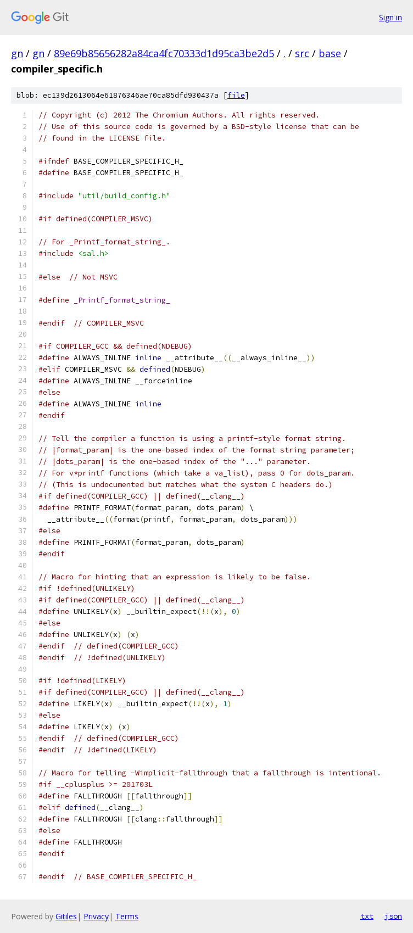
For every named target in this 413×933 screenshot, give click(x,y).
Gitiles (66, 916)
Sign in (390, 17)
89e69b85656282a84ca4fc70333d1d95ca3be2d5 (164, 53)
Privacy (96, 916)
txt (366, 916)
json (393, 916)
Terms (126, 916)
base (330, 53)
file (236, 95)
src (302, 53)
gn (17, 53)
